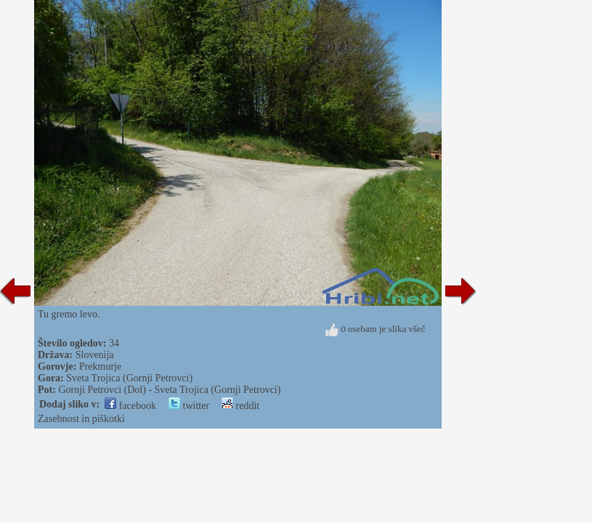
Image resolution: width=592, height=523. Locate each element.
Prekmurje (100, 366)
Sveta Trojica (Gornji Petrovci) (129, 378)
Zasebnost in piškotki (81, 418)
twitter (189, 405)
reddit (240, 405)
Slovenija (95, 354)
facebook (130, 405)
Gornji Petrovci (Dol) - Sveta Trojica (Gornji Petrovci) (169, 389)
